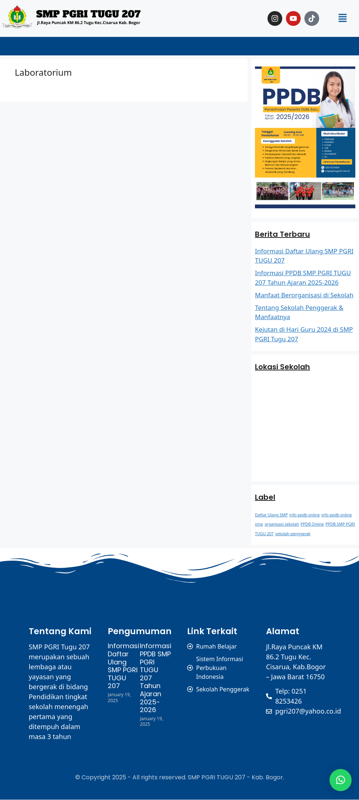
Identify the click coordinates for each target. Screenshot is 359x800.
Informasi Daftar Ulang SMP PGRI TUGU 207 (123, 665)
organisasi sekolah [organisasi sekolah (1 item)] (282, 524)
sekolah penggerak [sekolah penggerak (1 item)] (292, 533)
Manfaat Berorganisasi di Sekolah (304, 295)
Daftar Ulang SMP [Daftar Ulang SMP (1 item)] (271, 514)
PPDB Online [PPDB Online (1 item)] (312, 524)
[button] (343, 18)
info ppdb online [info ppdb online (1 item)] (304, 514)
